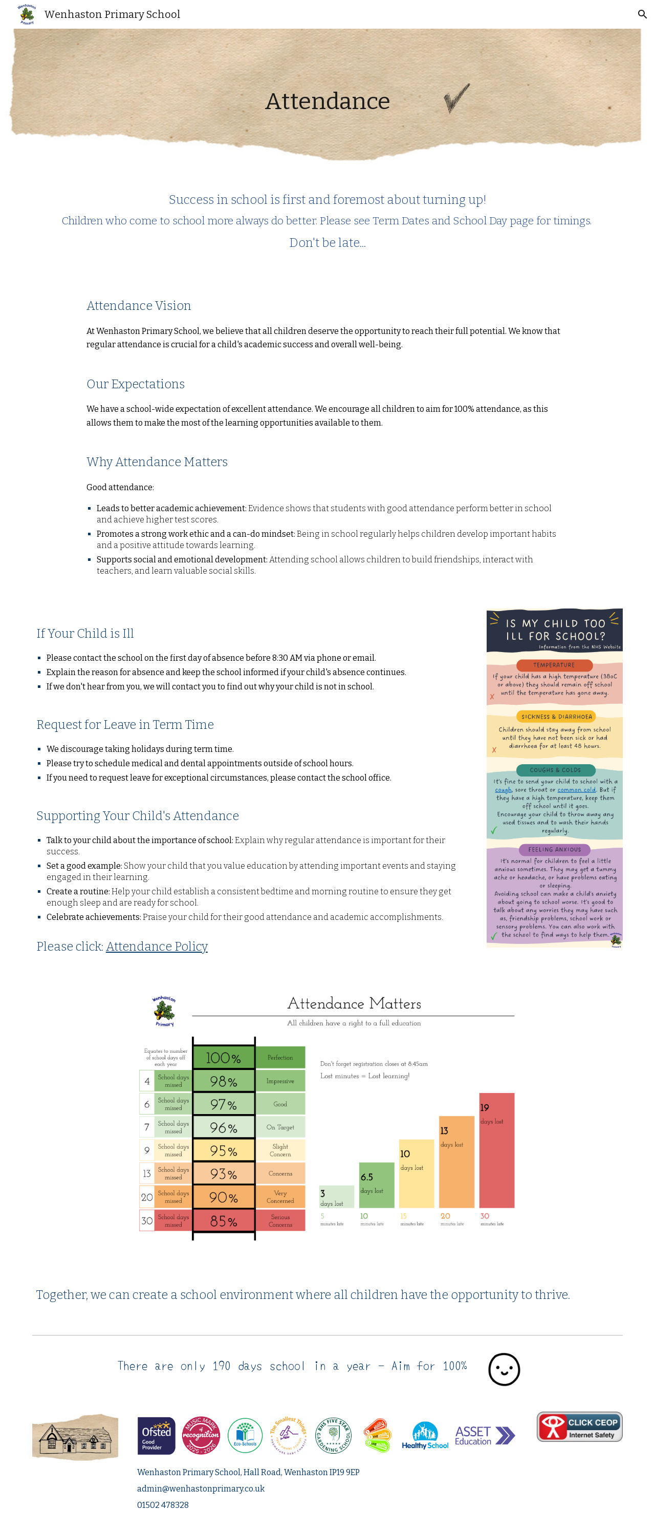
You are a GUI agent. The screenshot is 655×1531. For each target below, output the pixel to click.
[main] (328, 101)
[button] (642, 14)
